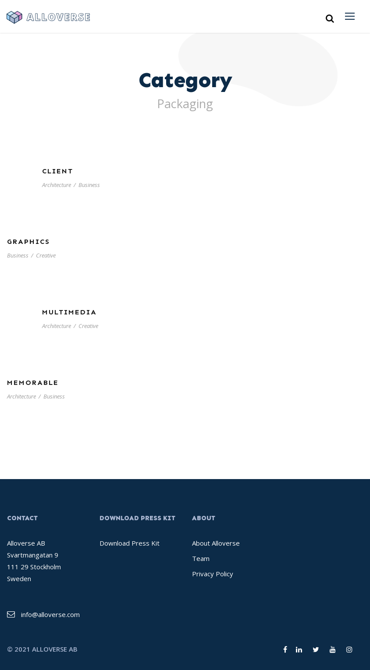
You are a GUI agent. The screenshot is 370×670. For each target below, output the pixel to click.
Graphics (28, 241)
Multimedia (69, 312)
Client (57, 171)
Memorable (33, 382)
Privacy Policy (212, 573)
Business (89, 185)
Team (201, 558)
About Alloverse (216, 543)
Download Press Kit (130, 543)
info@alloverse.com (50, 614)
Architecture (56, 185)
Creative (46, 255)
